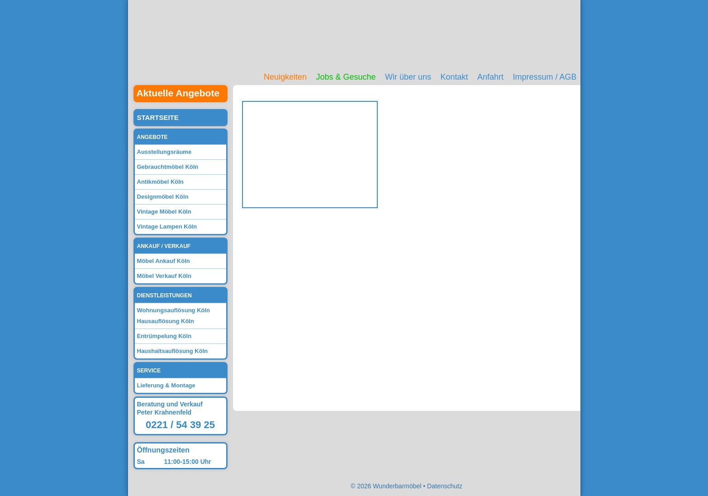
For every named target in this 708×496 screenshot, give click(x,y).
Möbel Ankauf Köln (163, 261)
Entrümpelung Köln (164, 336)
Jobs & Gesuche (345, 76)
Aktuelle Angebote (178, 93)
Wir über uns (408, 76)
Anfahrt (490, 76)
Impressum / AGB (544, 76)
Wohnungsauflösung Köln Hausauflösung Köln (173, 315)
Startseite (158, 117)
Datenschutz (444, 486)
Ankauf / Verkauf (164, 246)
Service (149, 370)
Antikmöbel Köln (160, 181)
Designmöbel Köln (163, 196)
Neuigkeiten (285, 76)
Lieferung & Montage (166, 385)
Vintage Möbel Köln (164, 211)
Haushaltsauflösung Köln (172, 351)
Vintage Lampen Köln (167, 226)
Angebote (152, 137)
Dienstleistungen (164, 295)
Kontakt (454, 76)
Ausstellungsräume (164, 151)
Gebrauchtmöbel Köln (168, 166)
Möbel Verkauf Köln (164, 275)
